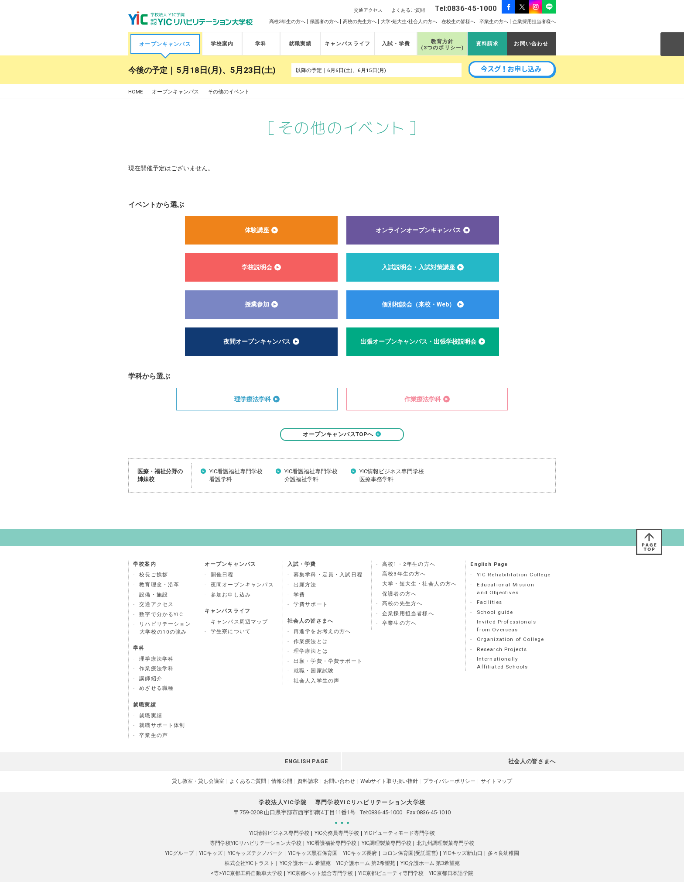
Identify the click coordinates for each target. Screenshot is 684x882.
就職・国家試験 (314, 656)
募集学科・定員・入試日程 (328, 560)
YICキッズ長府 (360, 839)
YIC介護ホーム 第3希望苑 (430, 849)
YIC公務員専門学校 (337, 819)
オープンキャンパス (165, 44)
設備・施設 (153, 580)
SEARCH (671, 43)
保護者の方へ (324, 21)
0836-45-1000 (385, 798)
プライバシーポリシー (449, 767)
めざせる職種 (156, 674)
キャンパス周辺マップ (239, 607)
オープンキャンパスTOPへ (342, 434)
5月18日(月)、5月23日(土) (226, 70)
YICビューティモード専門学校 (399, 819)
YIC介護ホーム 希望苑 (305, 849)
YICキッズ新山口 (462, 839)
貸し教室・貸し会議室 (198, 767)
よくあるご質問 (408, 10)
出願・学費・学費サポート (328, 647)
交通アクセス (368, 10)
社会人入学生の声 (316, 666)
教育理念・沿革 (159, 570)
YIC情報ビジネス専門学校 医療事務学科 (391, 475)
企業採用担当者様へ (534, 21)
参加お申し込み (231, 580)
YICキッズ (210, 839)
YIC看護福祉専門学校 (331, 829)
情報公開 (281, 767)
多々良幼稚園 (503, 839)
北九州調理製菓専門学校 (445, 829)
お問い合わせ (531, 44)
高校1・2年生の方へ (408, 550)
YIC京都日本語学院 (451, 859)
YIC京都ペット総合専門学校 (320, 859)
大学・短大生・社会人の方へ (419, 569)
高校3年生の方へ (287, 21)
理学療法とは (311, 637)
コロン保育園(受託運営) (410, 839)
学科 (261, 44)
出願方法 (305, 570)
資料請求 (487, 44)
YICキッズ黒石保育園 (313, 839)
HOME (135, 92)
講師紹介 (150, 664)
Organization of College (510, 625)
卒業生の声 (153, 721)
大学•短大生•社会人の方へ (409, 21)
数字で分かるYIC (161, 600)
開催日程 (222, 560)
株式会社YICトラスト (249, 849)
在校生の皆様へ (458, 21)
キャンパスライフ (347, 44)
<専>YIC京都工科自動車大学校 (246, 859)
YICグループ (179, 839)
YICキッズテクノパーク (255, 839)
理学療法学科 (156, 644)
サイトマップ (496, 767)
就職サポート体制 (162, 711)
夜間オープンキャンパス (242, 570)
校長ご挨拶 (153, 560)
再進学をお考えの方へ (322, 617)
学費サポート (311, 590)
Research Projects (502, 635)
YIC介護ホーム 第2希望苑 (365, 849)
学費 (299, 580)
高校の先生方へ (359, 21)
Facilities (490, 588)
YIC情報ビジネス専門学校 (279, 819)
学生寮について (231, 617)
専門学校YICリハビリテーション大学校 (255, 829)
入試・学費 (396, 44)
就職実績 (300, 44)
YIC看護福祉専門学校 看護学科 (236, 475)
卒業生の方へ (493, 21)
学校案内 (222, 44)
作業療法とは (311, 627)
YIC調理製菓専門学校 (386, 829)
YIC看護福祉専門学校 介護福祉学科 (311, 475)
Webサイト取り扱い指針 (389, 767)
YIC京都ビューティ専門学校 (391, 859)
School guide (495, 598)
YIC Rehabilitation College (514, 560)
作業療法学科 (156, 654)
